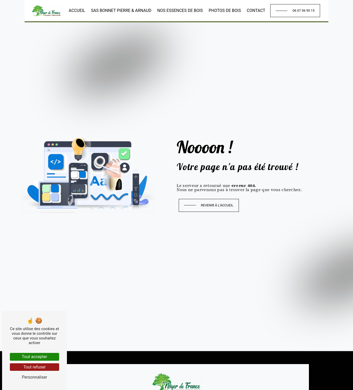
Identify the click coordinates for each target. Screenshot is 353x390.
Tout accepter (34, 356)
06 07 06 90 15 (304, 10)
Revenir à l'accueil (217, 205)
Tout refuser (34, 367)
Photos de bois (225, 10)
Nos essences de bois (180, 10)
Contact (256, 10)
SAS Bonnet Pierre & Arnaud (121, 10)
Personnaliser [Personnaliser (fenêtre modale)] (34, 377)
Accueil (77, 10)
